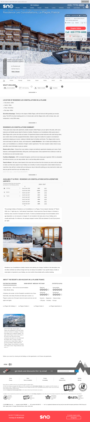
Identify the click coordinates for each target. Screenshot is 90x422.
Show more (32, 122)
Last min (77, 7)
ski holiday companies (36, 393)
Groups (39, 7)
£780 (45, 203)
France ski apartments (45, 356)
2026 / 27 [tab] (42, 184)
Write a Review (16, 71)
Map (61, 80)
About (28, 378)
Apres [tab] (21, 325)
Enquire (74, 418)
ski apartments (32, 356)
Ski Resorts (17, 10)
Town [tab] (6, 325)
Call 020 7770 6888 (75, 32)
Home (4, 10)
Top (4, 80)
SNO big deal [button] (85, 1)
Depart (36, 80)
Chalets (32, 7)
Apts (55, 306)
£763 (45, 192)
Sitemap (79, 380)
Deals (68, 7)
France (23, 10)
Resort (53, 80)
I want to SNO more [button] (22, 1)
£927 (45, 188)
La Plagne (29, 10)
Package (20, 80)
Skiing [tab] (14, 325)
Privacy (10, 380)
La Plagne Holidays (9, 306)
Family (46, 7)
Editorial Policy (62, 380)
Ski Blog (79, 378)
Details (28, 80)
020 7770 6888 (15, 415)
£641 (45, 201)
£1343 (45, 190)
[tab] (10, 283)
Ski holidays (34, 5)
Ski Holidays (10, 10)
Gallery (45, 80)
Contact (45, 378)
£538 (45, 195)
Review (11, 80)
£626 (45, 199)
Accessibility (45, 380)
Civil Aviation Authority (37, 386)
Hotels (24, 7)
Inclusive (61, 7)
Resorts (18, 7)
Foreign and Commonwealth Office (14, 390)
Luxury (53, 7)
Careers (62, 378)
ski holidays (24, 356)
